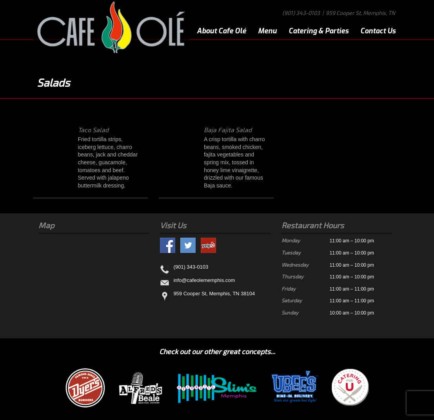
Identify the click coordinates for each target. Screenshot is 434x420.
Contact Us (378, 31)
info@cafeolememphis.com (204, 281)
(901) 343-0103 (301, 12)
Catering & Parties (319, 31)
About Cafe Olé (221, 31)
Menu (267, 31)
